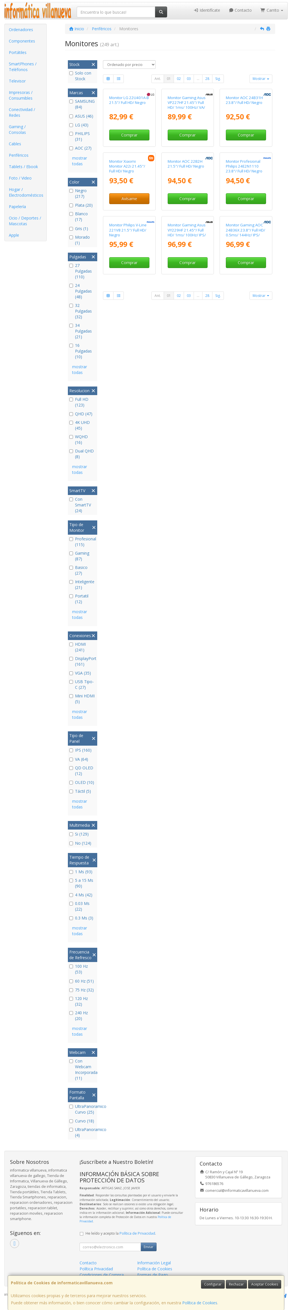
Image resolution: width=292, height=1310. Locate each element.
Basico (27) (78, 570)
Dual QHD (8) (81, 453)
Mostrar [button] (261, 78)
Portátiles (18, 52)
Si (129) (79, 834)
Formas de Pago (152, 1274)
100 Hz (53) (78, 969)
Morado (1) (79, 240)
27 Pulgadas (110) (80, 271)
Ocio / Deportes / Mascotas (25, 220)
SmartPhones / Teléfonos (22, 66)
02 (179, 78)
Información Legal (154, 1262)
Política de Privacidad (137, 1233)
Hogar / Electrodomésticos (26, 192)
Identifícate (206, 10)
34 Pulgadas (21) (80, 331)
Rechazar (236, 1284)
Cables (15, 143)
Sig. (218, 78)
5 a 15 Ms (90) (81, 883)
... (198, 78)
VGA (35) (80, 673)
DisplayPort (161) (82, 661)
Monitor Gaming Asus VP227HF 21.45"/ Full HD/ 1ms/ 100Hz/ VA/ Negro (187, 144)
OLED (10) (81, 782)
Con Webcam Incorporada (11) (82, 1069)
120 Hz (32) (78, 1001)
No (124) (80, 843)
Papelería (17, 206)
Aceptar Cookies (264, 1284)
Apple (14, 235)
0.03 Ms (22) (79, 906)
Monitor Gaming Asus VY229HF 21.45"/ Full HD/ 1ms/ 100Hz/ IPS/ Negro (187, 351)
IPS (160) (80, 750)
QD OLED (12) (81, 770)
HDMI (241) (77, 647)
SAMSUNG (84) (82, 104)
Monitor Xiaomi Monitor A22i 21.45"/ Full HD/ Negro (127, 244)
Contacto (240, 10)
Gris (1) (78, 228)
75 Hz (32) (81, 990)
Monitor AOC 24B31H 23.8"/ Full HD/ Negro (244, 139)
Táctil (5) (80, 791)
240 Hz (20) (78, 1015)
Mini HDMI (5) (82, 698)
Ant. (158, 78)
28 (207, 78)
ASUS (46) (81, 116)
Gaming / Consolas (17, 129)
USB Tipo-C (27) (81, 684)
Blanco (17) (78, 216)
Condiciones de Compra (102, 1274)
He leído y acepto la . (121, 1233)
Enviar (148, 1246)
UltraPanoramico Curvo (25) (82, 1109)
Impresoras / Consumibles (21, 95)
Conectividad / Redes (22, 112)
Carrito (271, 10)
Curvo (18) (81, 1121)
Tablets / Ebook (23, 166)
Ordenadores (21, 29)
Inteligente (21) (81, 584)
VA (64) (78, 759)
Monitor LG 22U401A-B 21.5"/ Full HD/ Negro (129, 139)
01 (169, 78)
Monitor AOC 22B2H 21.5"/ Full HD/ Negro (186, 242)
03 (189, 78)
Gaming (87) (79, 556)
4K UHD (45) (79, 425)
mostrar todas (79, 160)
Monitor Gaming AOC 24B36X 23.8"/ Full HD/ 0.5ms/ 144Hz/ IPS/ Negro (245, 351)
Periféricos (19, 155)
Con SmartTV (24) (80, 504)
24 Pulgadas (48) (80, 291)
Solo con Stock (80, 75)
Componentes (22, 41)
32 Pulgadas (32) (80, 311)
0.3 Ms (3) (81, 918)
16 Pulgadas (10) (80, 351)
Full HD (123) (78, 402)
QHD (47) (80, 413)
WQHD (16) (78, 439)
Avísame (129, 277)
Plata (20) (81, 205)
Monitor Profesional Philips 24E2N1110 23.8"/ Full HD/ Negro (244, 244)
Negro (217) (78, 193)
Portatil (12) (78, 598)
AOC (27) (80, 148)
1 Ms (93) (80, 871)
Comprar (129, 174)
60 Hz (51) (81, 981)
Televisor (17, 81)
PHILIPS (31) (79, 136)
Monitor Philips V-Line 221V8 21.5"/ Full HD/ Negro (128, 348)
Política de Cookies (199, 1302)
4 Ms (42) (80, 895)
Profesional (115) (82, 541)
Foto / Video (20, 178)
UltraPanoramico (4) (82, 1132)
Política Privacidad (96, 1268)
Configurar (213, 1284)
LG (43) (78, 125)
